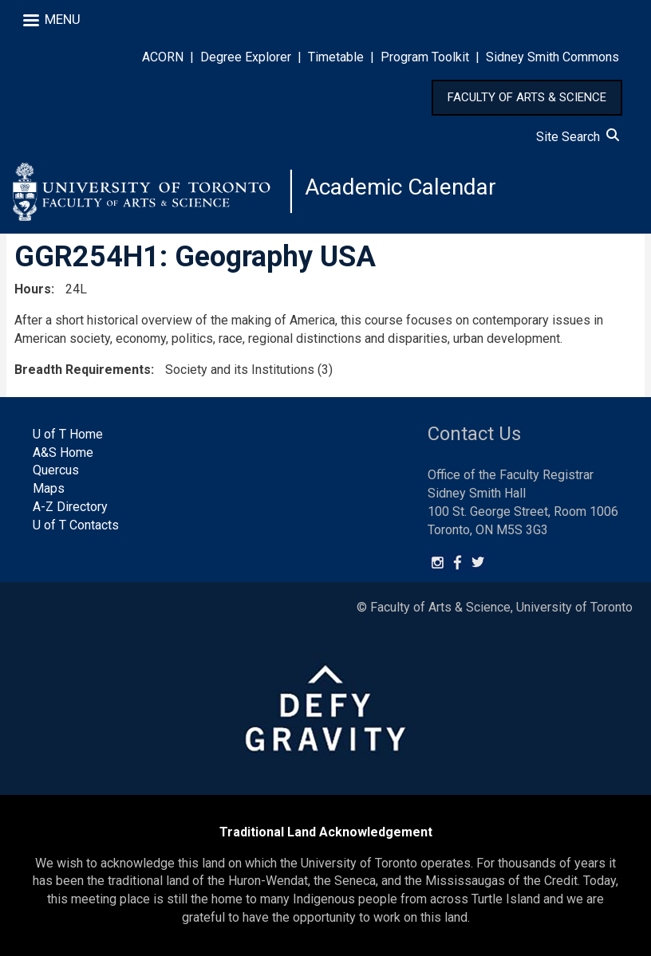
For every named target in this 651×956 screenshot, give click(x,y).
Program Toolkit (425, 57)
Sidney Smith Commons (552, 57)
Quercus (56, 470)
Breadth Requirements (82, 369)
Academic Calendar (400, 187)
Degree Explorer (245, 57)
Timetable (336, 57)
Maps (49, 488)
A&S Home (63, 452)
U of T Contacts (76, 525)
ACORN (162, 57)
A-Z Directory (70, 506)
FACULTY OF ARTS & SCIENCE (527, 97)
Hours (32, 289)
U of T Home (68, 434)
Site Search (577, 136)
